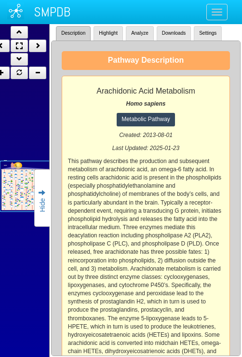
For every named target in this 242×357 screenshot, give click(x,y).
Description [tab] (73, 33)
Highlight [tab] (108, 33)
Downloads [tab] (174, 33)
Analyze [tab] (139, 33)
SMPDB (52, 11)
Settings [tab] (207, 33)
